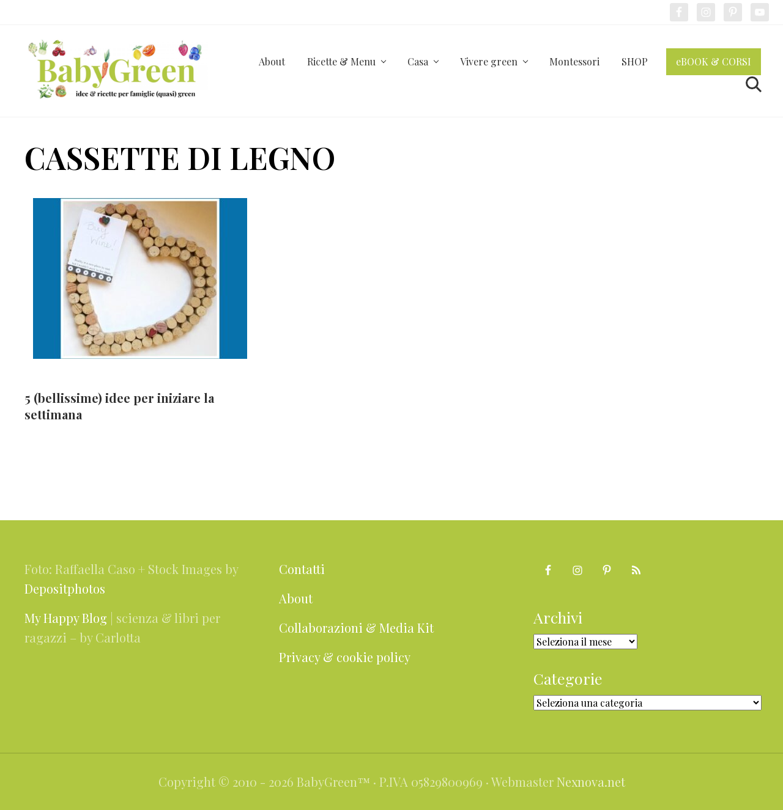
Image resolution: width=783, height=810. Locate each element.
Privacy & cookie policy (344, 657)
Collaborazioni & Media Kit (356, 627)
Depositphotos (64, 588)
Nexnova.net (591, 781)
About (296, 598)
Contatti (302, 569)
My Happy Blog (65, 617)
